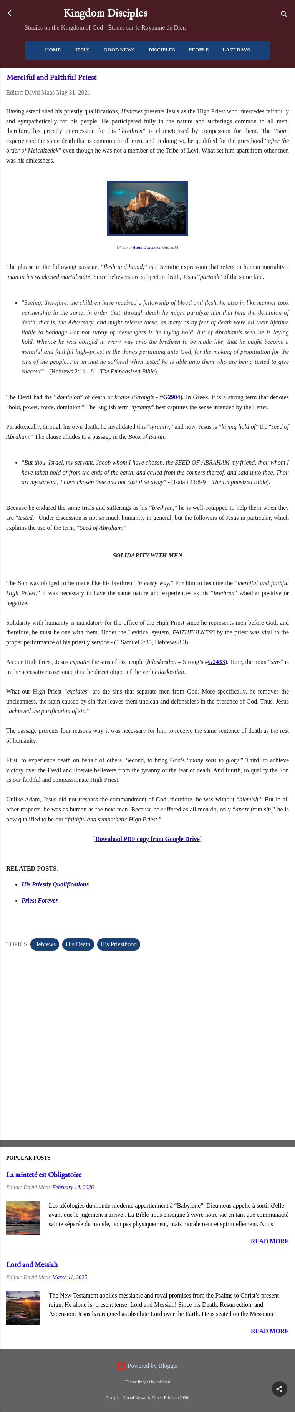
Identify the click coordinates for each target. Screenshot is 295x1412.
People (199, 50)
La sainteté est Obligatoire (43, 1175)
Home (53, 50)
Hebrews (45, 944)
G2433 (216, 662)
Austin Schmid (144, 247)
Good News (119, 50)
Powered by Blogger (147, 1365)
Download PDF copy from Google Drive (147, 839)
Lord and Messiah (32, 1265)
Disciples (162, 50)
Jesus (82, 50)
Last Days (236, 50)
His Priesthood (119, 944)
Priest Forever (40, 900)
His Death (78, 944)
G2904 (171, 397)
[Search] (284, 15)
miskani (163, 1381)
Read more (270, 1241)
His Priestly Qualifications (55, 884)
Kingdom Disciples (105, 13)
